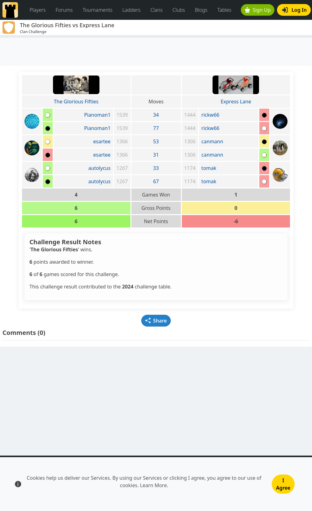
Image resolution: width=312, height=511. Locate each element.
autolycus (99, 168)
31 (156, 154)
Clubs (179, 9)
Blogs (201, 9)
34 (156, 114)
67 (156, 181)
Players (38, 9)
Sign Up (258, 9)
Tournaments (97, 9)
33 (156, 168)
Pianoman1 (97, 114)
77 (156, 128)
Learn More (153, 485)
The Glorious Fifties (76, 101)
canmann (212, 141)
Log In (294, 9)
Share (156, 320)
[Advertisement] (156, 52)
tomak (208, 168)
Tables (224, 9)
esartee (102, 141)
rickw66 (210, 114)
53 (156, 141)
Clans (157, 9)
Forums (64, 9)
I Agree (283, 484)
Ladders (131, 9)
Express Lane (236, 101)
